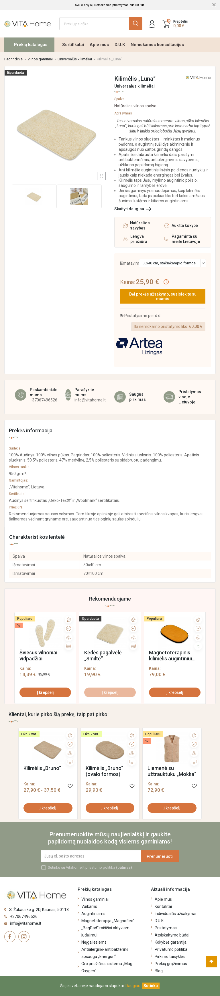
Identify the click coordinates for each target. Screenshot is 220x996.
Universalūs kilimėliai (134, 86)
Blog (159, 971)
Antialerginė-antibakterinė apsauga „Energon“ (104, 953)
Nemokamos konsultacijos (157, 44)
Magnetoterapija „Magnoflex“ (107, 920)
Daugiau (132, 985)
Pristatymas (166, 928)
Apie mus (99, 44)
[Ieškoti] (100, 23)
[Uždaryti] (151, 986)
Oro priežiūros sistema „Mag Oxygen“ (106, 967)
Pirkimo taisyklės (170, 956)
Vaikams (89, 906)
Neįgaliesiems (94, 942)
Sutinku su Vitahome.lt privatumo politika (90, 867)
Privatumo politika (171, 949)
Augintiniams (93, 913)
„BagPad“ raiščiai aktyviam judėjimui (105, 931)
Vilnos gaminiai (95, 899)
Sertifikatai (73, 44)
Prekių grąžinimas (171, 963)
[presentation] (18, 656)
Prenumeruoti (160, 856)
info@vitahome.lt (90, 400)
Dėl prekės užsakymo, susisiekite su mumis (163, 296)
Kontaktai (163, 906)
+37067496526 (43, 400)
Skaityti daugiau (129, 209)
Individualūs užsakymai (175, 913)
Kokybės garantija (170, 942)
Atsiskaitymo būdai (172, 935)
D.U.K (120, 44)
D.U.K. (159, 920)
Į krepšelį (45, 692)
